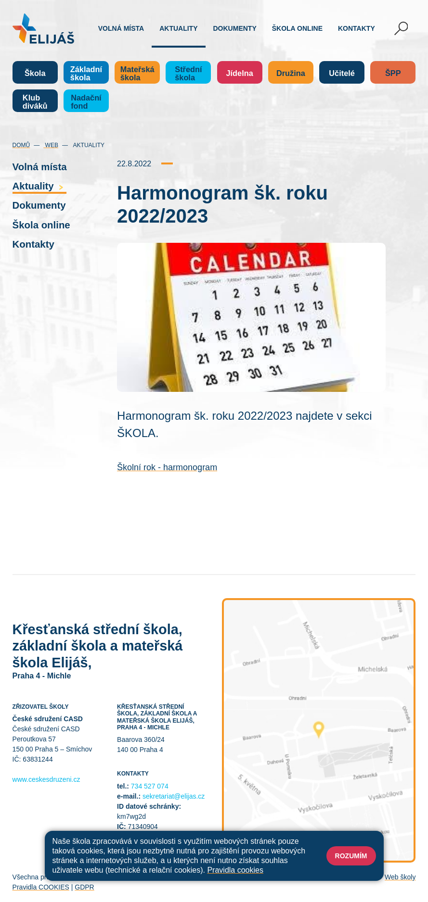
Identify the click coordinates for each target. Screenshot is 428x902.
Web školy (400, 877)
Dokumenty (235, 28)
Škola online (297, 28)
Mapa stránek (172, 877)
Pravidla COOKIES (41, 887)
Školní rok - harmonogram (167, 467)
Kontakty (356, 28)
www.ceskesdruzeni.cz (46, 779)
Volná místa (121, 28)
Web (50, 145)
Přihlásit (210, 877)
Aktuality (178, 28)
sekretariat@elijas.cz (174, 796)
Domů (21, 145)
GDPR (84, 887)
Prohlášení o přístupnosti (265, 877)
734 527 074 (150, 786)
